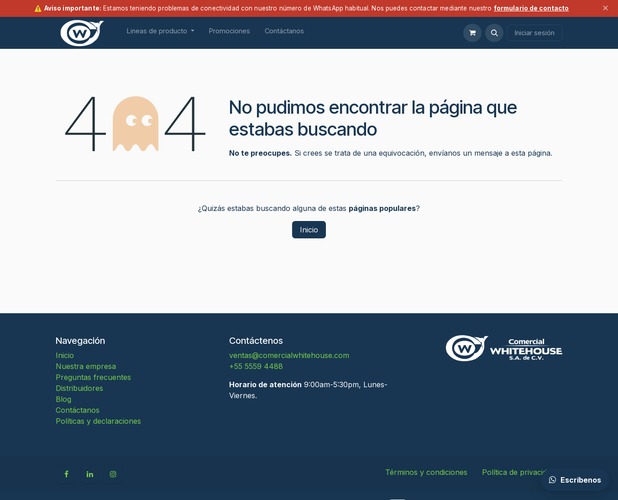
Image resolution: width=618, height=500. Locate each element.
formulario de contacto (531, 8)
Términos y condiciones (426, 472)
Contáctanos (78, 410)
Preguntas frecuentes (93, 377)
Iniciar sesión (535, 32)
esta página (530, 153)
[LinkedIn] (90, 474)
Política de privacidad (518, 472)
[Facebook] (66, 474)
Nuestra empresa (86, 366)
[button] (494, 33)
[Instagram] (113, 474)
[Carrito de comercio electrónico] (472, 33)
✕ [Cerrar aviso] (605, 8)
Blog (63, 399)
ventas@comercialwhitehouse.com (289, 355)
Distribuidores (79, 388)
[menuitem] (161, 33)
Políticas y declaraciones (98, 421)
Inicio (309, 229)
